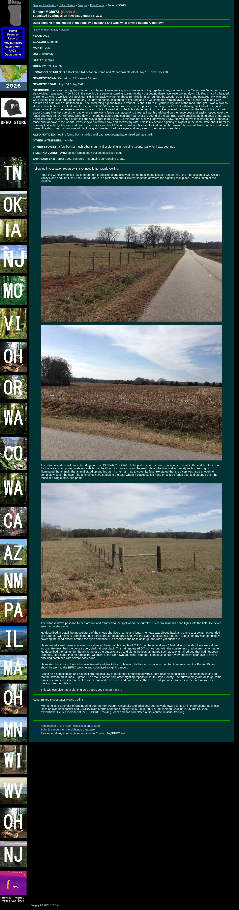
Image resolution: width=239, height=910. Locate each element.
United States (67, 5)
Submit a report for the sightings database (68, 729)
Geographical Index (44, 5)
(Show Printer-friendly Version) (51, 29)
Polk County (97, 5)
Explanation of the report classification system (70, 725)
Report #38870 (112, 689)
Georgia (82, 5)
